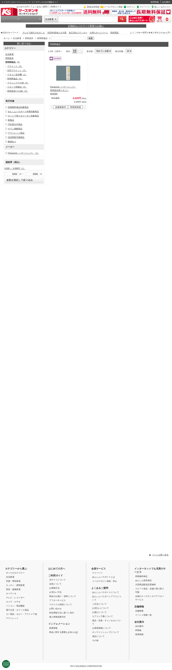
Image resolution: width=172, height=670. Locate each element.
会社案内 (166, 2)
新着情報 (53, 628)
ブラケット (15, 66)
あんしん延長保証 (143, 580)
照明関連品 (42, 38)
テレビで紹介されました (33, 32)
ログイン (131, 7)
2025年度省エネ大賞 (57, 32)
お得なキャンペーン (99, 32)
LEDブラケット (17, 70)
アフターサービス (57, 600)
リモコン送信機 (17, 74)
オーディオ (11, 593)
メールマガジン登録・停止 (104, 581)
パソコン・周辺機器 (15, 606)
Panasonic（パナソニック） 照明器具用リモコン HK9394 (63, 90)
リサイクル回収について (60, 604)
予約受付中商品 (15, 124)
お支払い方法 (55, 592)
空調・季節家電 (13, 581)
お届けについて (99, 612)
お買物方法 (54, 588)
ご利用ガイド (55, 7)
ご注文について (99, 604)
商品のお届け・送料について (62, 596)
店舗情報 (139, 606)
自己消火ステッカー (78, 32)
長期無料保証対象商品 (18, 107)
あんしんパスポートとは (103, 577)
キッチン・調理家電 (15, 585)
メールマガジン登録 (113, 7)
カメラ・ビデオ (13, 602)
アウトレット (12, 618)
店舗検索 (139, 611)
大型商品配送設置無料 (145, 584)
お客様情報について (101, 628)
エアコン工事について (102, 616)
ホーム (6, 38)
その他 (95, 640)
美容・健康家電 (13, 589)
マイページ (145, 7)
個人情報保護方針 (57, 617)
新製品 (11, 120)
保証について (98, 636)
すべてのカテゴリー (15, 573)
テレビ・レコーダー (15, 597)
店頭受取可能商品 (16, 137)
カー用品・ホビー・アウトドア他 (21, 614)
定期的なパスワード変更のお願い (86, 26)
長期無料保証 (141, 576)
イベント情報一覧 (143, 615)
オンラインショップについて (105, 632)
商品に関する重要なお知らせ (63, 632)
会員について (55, 584)
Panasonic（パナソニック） (23, 153)
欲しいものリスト (162, 7)
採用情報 (154, 2)
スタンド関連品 (17, 87)
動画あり (12, 141)
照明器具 (29, 38)
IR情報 (138, 630)
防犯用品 (114, 32)
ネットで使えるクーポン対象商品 (23, 116)
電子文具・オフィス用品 (17, 610)
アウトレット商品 (16, 133)
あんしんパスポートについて (105, 592)
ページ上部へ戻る (160, 555)
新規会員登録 (93, 7)
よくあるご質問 (40, 7)
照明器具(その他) (17, 91)
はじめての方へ (23, 7)
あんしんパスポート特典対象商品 (23, 111)
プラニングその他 (18, 83)
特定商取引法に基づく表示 (61, 613)
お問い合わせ (55, 608)
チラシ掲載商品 (15, 129)
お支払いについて (100, 608)
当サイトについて (57, 580)
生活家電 (49, 19)
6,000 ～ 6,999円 (14, 168)
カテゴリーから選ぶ (12, 19)
